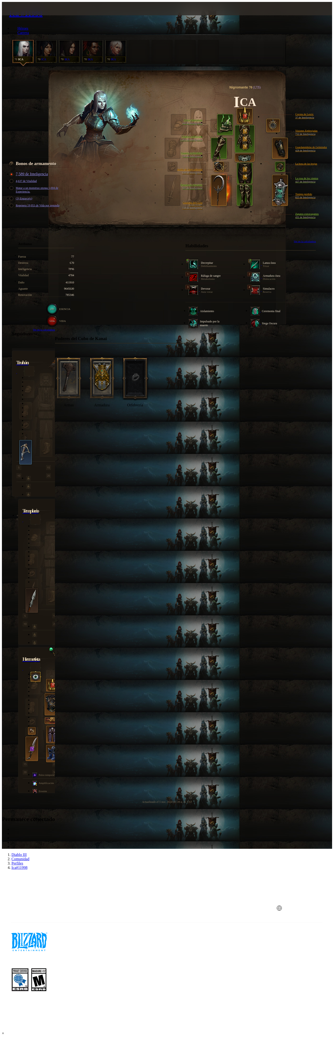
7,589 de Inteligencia (29, 174)
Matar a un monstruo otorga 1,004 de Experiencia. (34, 189)
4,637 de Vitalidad (24, 181)
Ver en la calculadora (305, 241)
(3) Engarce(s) (21, 198)
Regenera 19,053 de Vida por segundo (35, 205)
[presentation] (20, 14)
